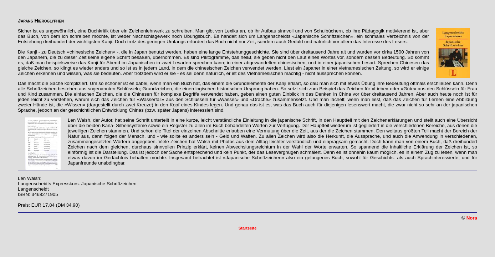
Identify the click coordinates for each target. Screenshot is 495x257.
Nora (471, 218)
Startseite (248, 228)
